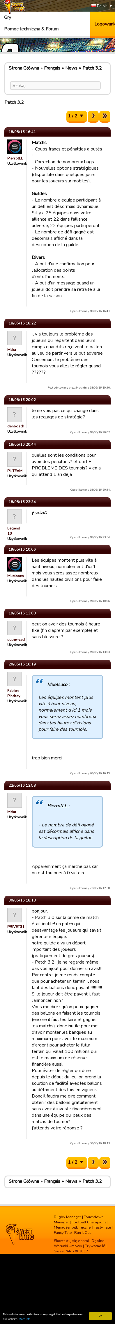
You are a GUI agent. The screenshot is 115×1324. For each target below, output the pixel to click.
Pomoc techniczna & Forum (31, 29)
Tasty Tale (102, 1227)
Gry (7, 17)
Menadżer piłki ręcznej (72, 1227)
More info (25, 1319)
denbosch (15, 426)
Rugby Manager (67, 1217)
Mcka (11, 349)
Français (52, 68)
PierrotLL (15, 158)
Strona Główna (24, 68)
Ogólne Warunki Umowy (79, 1243)
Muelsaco (15, 575)
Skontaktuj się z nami (71, 1240)
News (71, 68)
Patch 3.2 (92, 68)
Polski (99, 6)
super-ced (16, 639)
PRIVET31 (15, 926)
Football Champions (89, 1222)
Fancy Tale (63, 1232)
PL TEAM (14, 471)
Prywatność (95, 1246)
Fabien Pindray (13, 693)
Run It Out (82, 1232)
